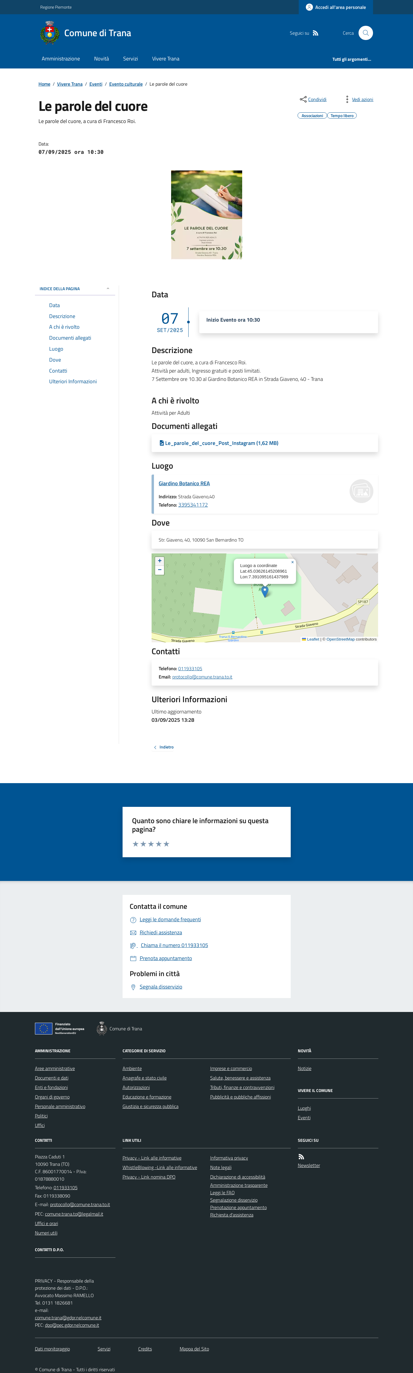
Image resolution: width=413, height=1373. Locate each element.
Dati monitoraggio (52, 1348)
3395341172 (193, 505)
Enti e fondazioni (51, 1087)
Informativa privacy (229, 1157)
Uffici (40, 1125)
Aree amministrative (55, 1068)
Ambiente (132, 1068)
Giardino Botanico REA (184, 483)
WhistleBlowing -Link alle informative (160, 1167)
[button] (265, 592)
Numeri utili (46, 1232)
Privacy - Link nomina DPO (149, 1176)
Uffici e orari (46, 1223)
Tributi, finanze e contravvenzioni (242, 1087)
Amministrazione (61, 59)
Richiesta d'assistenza (231, 1214)
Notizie (304, 1068)
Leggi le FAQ (222, 1192)
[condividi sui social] (313, 99)
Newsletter (309, 1165)
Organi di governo (52, 1096)
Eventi (95, 83)
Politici (41, 1115)
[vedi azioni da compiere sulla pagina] (358, 99)
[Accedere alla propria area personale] (336, 7)
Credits (145, 1348)
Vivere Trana (165, 59)
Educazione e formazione (147, 1096)
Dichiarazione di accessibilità (237, 1176)
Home (44, 83)
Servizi (130, 59)
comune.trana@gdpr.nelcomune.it (68, 1317)
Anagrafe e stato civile (145, 1077)
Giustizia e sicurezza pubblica (151, 1106)
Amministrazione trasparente (239, 1185)
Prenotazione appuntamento (238, 1207)
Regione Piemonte (56, 7)
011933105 (190, 668)
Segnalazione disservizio (234, 1199)
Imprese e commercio (231, 1068)
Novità (101, 59)
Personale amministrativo (60, 1106)
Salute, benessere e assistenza (240, 1077)
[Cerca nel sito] (363, 33)
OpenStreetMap (341, 639)
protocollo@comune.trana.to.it (202, 677)
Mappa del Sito (194, 1348)
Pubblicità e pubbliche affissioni (240, 1096)
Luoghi (304, 1108)
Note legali (221, 1167)
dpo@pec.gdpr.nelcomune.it (72, 1325)
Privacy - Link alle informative (152, 1157)
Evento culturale (126, 83)
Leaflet (310, 639)
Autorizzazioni (136, 1087)
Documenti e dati (51, 1077)
